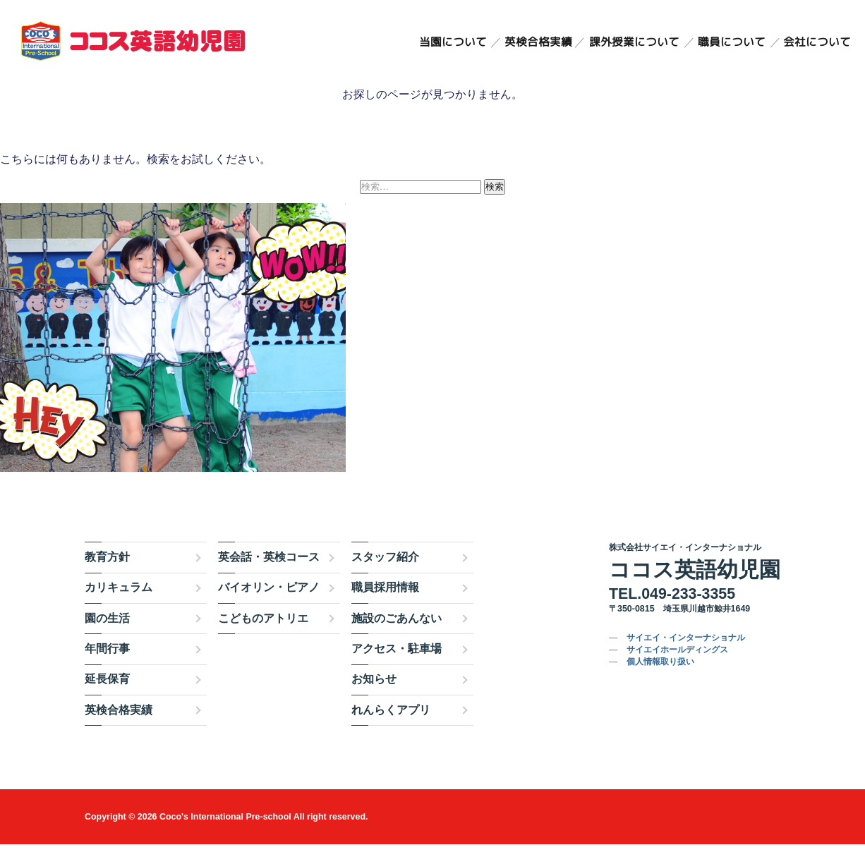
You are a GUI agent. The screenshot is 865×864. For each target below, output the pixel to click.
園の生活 (107, 638)
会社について (817, 42)
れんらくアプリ (390, 730)
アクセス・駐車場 (396, 668)
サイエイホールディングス (677, 670)
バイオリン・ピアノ (269, 608)
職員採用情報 (385, 608)
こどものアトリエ (263, 638)
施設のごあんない (396, 638)
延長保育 (107, 699)
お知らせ (374, 699)
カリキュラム (118, 608)
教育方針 (107, 577)
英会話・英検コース (269, 577)
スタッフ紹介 (385, 577)
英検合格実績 (537, 42)
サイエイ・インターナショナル (686, 658)
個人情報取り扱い (660, 682)
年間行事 (107, 668)
